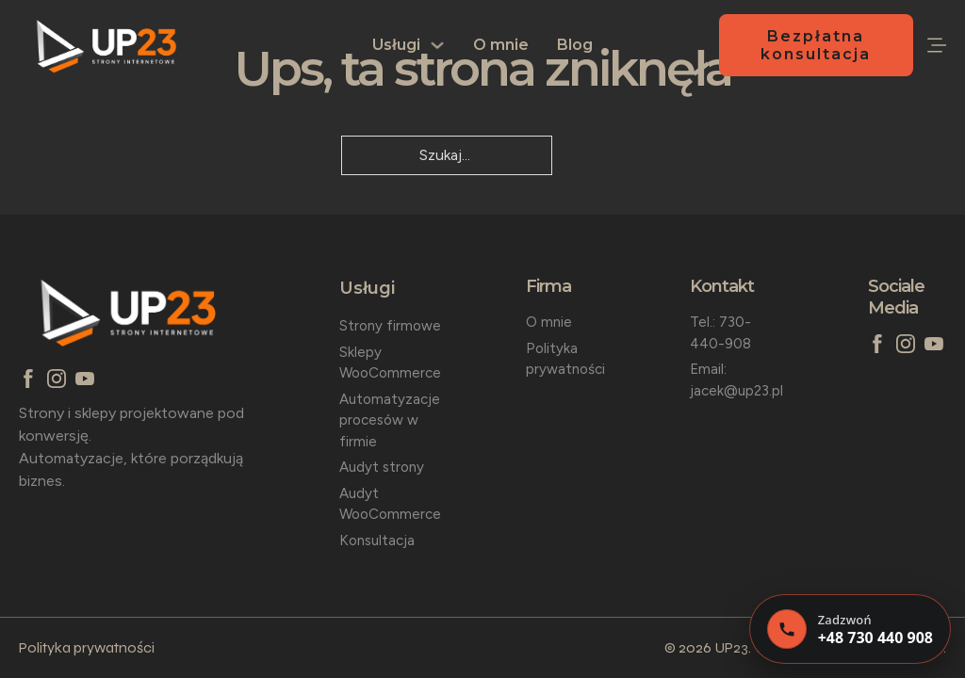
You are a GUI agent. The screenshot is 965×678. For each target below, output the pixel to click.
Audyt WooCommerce (390, 504)
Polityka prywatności (565, 359)
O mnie (501, 45)
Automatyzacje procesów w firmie (389, 420)
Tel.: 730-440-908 (720, 333)
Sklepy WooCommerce (390, 363)
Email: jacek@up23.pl (736, 380)
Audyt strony (381, 467)
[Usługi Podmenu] (437, 45)
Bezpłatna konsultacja (816, 45)
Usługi (396, 45)
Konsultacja (377, 540)
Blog (575, 45)
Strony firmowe (390, 325)
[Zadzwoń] (850, 629)
